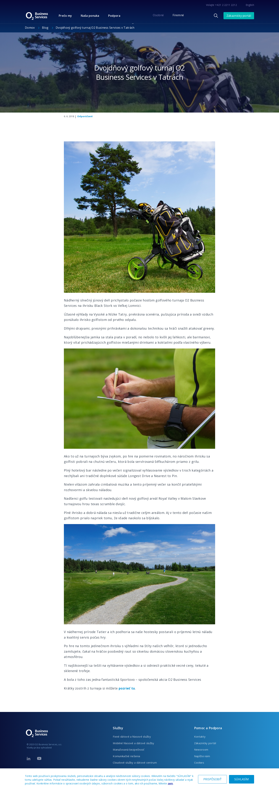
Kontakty (200, 736)
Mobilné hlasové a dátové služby (133, 743)
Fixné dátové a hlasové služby (132, 736)
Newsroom (201, 749)
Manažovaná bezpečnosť (128, 749)
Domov (30, 28)
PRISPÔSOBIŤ (212, 779)
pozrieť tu (127, 688)
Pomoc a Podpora (208, 728)
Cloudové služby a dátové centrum (135, 762)
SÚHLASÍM (241, 779)
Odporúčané (85, 116)
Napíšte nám (202, 756)
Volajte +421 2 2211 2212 (221, 5)
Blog (45, 28)
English (250, 5)
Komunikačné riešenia (126, 756)
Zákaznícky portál (239, 16)
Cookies (199, 762)
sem (170, 783)
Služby (118, 728)
